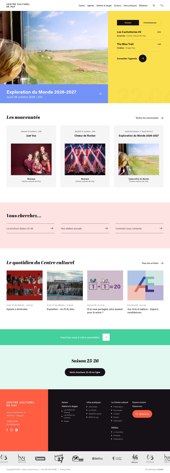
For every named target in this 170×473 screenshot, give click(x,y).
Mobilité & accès (93, 413)
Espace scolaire (139, 402)
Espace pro (137, 406)
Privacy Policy (65, 469)
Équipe (115, 417)
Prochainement (150, 22)
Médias (114, 427)
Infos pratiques (130, 5)
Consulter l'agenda (131, 58)
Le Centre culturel (119, 402)
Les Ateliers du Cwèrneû (68, 416)
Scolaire (117, 5)
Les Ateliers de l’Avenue (68, 411)
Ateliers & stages (104, 5)
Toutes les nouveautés (149, 117)
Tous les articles (152, 263)
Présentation (117, 406)
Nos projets (116, 410)
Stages (65, 421)
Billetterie (143, 5)
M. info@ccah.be (13, 424)
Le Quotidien (117, 432)
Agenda (90, 5)
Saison (82, 5)
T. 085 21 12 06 (12, 421)
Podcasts (115, 435)
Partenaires (116, 420)
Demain (128, 22)
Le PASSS (91, 410)
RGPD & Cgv (92, 417)
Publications (117, 439)
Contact (115, 413)
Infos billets (91, 406)
